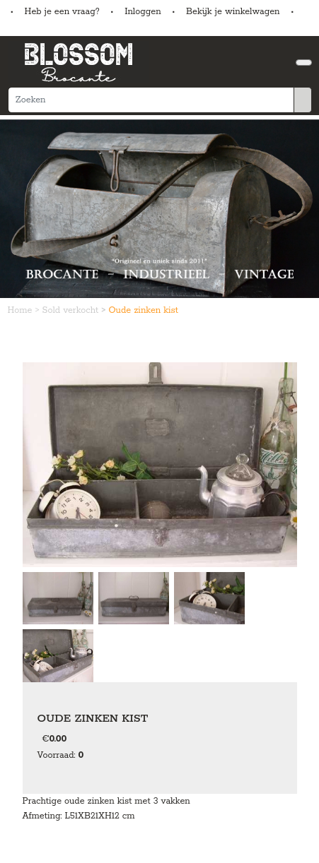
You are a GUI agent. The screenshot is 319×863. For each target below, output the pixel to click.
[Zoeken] (151, 100)
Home (21, 310)
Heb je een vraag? (62, 11)
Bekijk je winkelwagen (233, 11)
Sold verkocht (72, 310)
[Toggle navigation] (304, 62)
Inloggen (142, 11)
